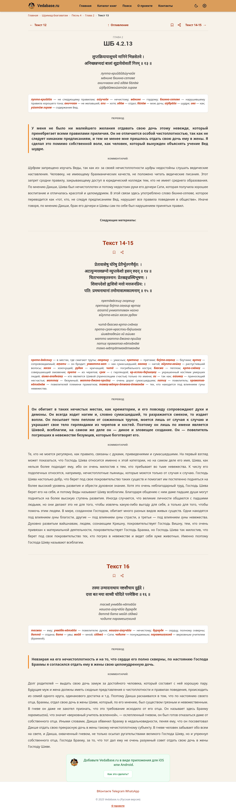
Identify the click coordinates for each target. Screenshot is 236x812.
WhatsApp (132, 791)
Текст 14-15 (118, 243)
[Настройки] (204, 5)
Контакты (165, 6)
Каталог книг (107, 6)
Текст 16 (118, 566)
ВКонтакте (104, 791)
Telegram (118, 791)
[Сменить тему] (196, 5)
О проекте (145, 6)
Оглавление (118, 24)
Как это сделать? (118, 774)
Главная (85, 6)
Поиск (127, 6)
